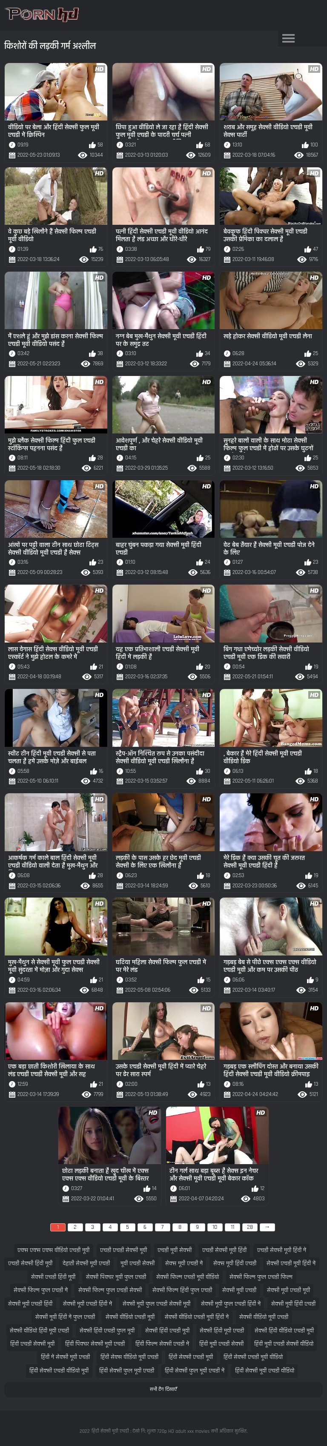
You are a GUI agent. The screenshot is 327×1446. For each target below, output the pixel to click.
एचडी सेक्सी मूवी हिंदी (224, 1250)
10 (214, 1227)
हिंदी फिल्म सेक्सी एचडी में (162, 1344)
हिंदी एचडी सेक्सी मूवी (32, 1344)
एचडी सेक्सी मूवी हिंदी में (281, 1250)
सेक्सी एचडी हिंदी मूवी (53, 1277)
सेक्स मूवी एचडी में (184, 1264)
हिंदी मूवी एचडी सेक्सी (221, 1344)
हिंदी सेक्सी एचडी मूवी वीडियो (253, 1357)
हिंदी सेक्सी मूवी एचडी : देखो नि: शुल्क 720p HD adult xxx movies (150, 1431)
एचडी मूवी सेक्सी (175, 1250)
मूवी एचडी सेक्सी (137, 1264)
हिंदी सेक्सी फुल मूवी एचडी (126, 1371)
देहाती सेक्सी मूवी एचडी (86, 1264)
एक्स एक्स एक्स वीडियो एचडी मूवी (53, 1250)
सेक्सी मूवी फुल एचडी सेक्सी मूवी (156, 1304)
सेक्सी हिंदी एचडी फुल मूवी (107, 1331)
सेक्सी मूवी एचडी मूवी (288, 1290)
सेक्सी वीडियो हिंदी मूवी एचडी (39, 1331)
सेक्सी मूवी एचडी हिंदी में (87, 1304)
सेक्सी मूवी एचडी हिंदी (30, 1304)
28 (250, 1227)
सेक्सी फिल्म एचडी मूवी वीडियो (187, 1277)
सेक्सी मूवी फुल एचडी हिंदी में (231, 1304)
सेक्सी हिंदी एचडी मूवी (167, 1331)
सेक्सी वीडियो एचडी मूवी (130, 1317)
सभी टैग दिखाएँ (163, 1389)
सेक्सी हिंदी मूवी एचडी (222, 1331)
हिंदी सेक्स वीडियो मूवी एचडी (129, 1357)
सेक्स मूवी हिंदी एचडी (234, 1264)
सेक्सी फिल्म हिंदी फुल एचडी (182, 1290)
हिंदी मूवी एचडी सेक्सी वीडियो (283, 1344)
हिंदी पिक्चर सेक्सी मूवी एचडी (95, 1344)
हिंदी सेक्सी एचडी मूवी (191, 1357)
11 (232, 1227)
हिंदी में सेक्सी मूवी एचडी (65, 1357)
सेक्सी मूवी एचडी (239, 1290)
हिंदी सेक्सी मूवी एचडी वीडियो (264, 1371)
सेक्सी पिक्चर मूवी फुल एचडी (116, 1277)
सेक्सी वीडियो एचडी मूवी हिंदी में (197, 1317)
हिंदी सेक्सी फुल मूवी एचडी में (194, 1371)
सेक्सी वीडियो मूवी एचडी (263, 1317)
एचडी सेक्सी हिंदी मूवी (30, 1264)
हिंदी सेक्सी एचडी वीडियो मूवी (59, 1371)
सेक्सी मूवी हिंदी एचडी (293, 1304)
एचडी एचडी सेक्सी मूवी (123, 1250)
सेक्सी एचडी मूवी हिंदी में (291, 1264)
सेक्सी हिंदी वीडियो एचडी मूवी (284, 1331)
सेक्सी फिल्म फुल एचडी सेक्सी (110, 1290)
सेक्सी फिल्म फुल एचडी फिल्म (261, 1277)
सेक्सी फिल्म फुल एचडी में (41, 1290)
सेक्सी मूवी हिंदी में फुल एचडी (65, 1317)
